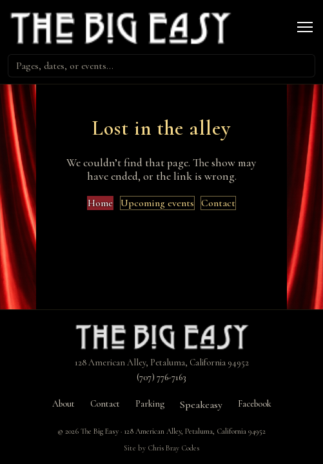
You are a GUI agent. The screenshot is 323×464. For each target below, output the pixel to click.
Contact (218, 203)
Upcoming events (157, 203)
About (63, 403)
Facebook (254, 403)
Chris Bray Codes (173, 447)
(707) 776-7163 (161, 377)
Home (100, 203)
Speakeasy (201, 404)
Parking (149, 403)
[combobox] (161, 65)
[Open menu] (305, 27)
